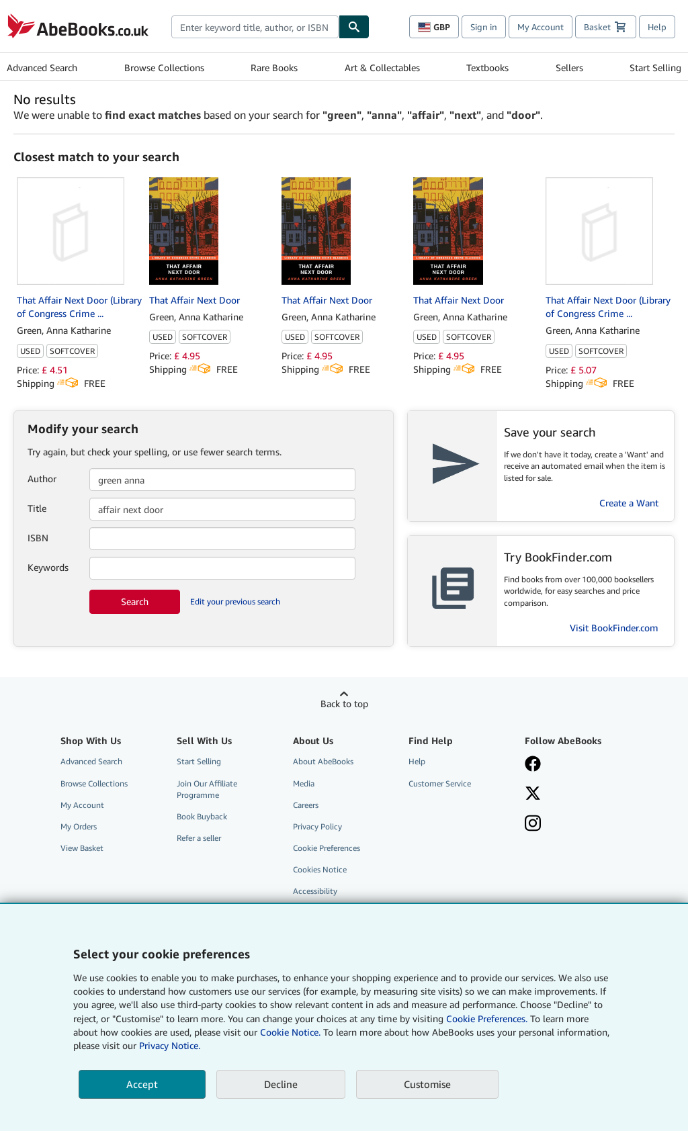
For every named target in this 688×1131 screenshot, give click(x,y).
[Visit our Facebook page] (575, 765)
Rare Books (274, 67)
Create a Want (628, 502)
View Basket (81, 848)
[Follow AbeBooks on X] (575, 794)
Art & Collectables (382, 67)
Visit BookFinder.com (614, 627)
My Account (540, 26)
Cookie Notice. (290, 1032)
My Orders (78, 826)
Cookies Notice (320, 869)
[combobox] (255, 26)
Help (657, 26)
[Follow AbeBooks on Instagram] (575, 825)
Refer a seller (199, 838)
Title (37, 508)
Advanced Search (42, 67)
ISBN (38, 537)
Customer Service (439, 783)
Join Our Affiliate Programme (207, 789)
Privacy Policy (317, 826)
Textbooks (487, 67)
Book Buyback (202, 816)
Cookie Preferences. (486, 1018)
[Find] (354, 26)
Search (134, 601)
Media (303, 783)
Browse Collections (164, 67)
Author (42, 478)
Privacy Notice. (169, 1045)
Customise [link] (427, 1084)
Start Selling (655, 67)
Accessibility (315, 891)
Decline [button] (281, 1084)
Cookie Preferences (326, 848)
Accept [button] (142, 1084)
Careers (305, 805)
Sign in (483, 26)
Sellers (569, 67)
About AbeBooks (323, 761)
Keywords (48, 567)
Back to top (344, 703)
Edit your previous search (235, 601)
